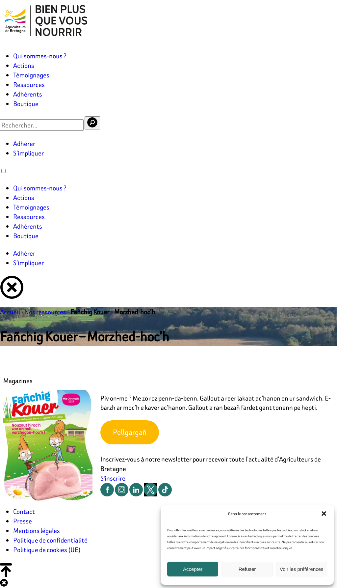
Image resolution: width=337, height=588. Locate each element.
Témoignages (31, 75)
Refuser (247, 569)
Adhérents (27, 94)
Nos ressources (45, 312)
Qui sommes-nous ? (39, 56)
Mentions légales (36, 530)
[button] (324, 513)
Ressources (29, 84)
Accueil (10, 312)
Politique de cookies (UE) (47, 549)
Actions (23, 65)
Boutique (26, 103)
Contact (24, 511)
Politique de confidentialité (50, 540)
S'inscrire (112, 478)
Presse (22, 521)
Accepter (192, 569)
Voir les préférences (302, 569)
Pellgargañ (129, 432)
